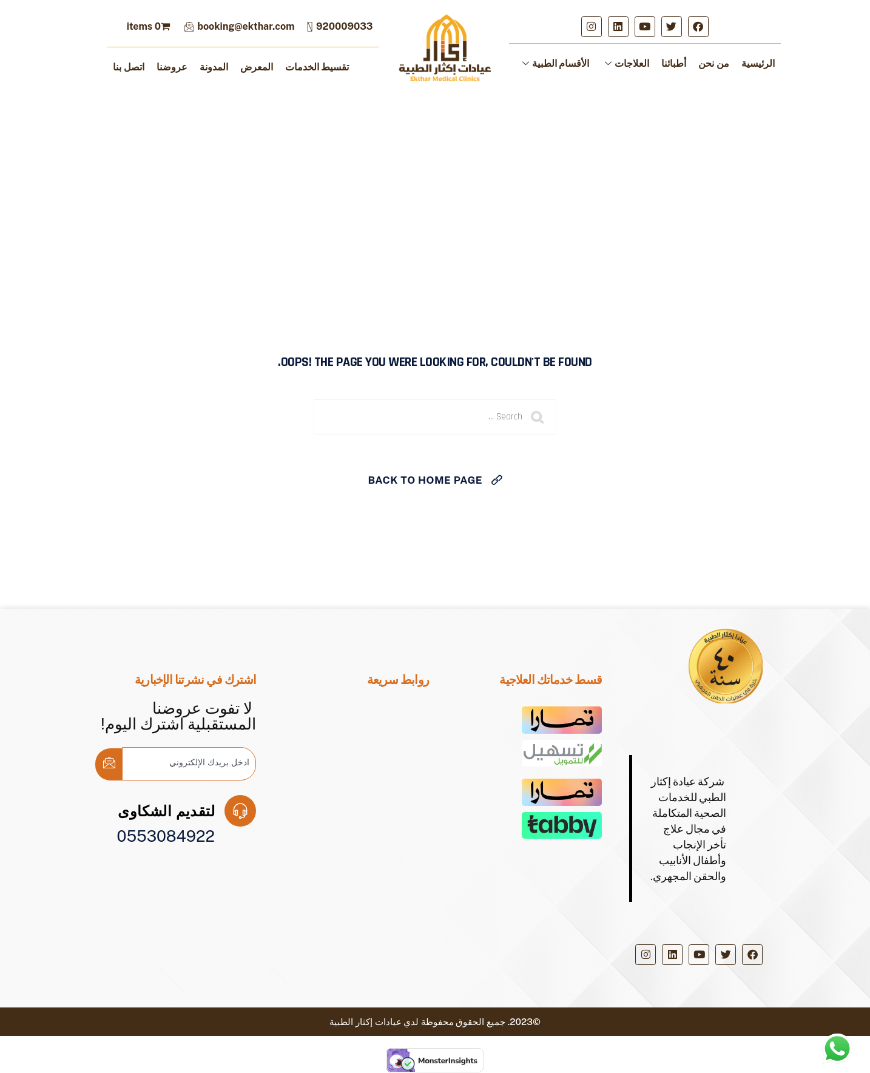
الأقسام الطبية (556, 63)
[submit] (108, 764)
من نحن (713, 63)
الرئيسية (758, 63)
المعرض (256, 67)
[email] (189, 763)
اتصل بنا (128, 67)
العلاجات (627, 63)
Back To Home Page (425, 480)
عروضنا (172, 67)
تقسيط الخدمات (317, 67)
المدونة (214, 67)
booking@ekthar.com (239, 26)
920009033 (339, 26)
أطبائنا (673, 63)
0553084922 (165, 836)
